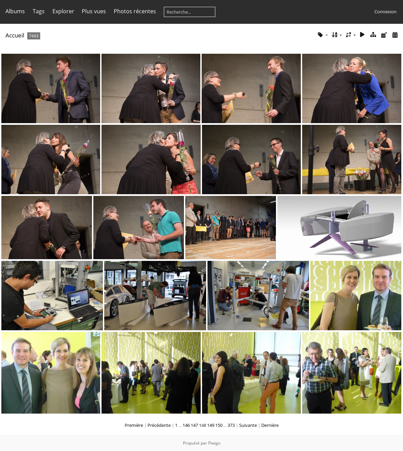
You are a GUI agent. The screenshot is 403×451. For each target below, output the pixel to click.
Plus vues (94, 11)
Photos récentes (135, 11)
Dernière (270, 425)
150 (218, 425)
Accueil (14, 35)
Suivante (248, 425)
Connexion (385, 12)
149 (210, 425)
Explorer (63, 11)
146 (186, 425)
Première (134, 425)
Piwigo (214, 443)
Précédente (159, 425)
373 (231, 425)
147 (194, 425)
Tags (39, 11)
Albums (15, 11)
